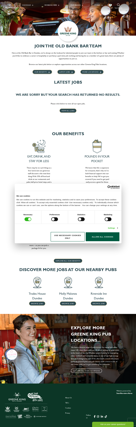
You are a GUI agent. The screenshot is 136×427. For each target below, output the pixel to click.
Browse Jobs (37, 303)
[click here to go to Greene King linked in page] (102, 416)
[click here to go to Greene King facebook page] (95, 416)
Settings (111, 228)
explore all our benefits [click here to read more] (68, 261)
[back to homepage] (10, 6)
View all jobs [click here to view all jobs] (68, 110)
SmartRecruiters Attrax (124, 393)
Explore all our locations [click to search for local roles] (86, 371)
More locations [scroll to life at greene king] (90, 72)
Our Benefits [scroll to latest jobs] (41, 72)
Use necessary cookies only (67, 236)
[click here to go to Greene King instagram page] (98, 416)
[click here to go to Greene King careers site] (26, 405)
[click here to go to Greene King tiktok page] (106, 416)
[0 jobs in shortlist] (110, 6)
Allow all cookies (102, 237)
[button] (118, 6)
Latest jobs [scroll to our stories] (64, 72)
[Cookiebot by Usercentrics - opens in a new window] (109, 187)
